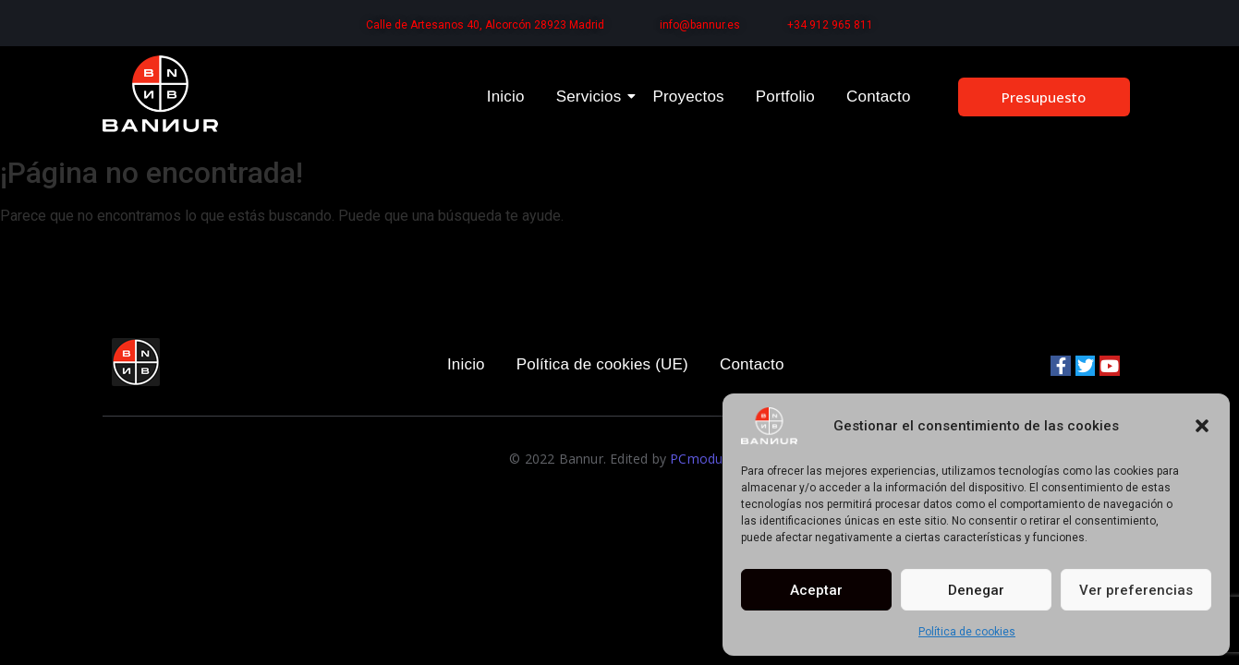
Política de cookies (966, 631)
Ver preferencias (1136, 590)
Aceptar (816, 590)
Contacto (878, 96)
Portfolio (785, 96)
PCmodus (699, 458)
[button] (1202, 426)
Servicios (592, 96)
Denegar (976, 590)
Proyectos (687, 96)
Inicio (506, 96)
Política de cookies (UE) (602, 364)
